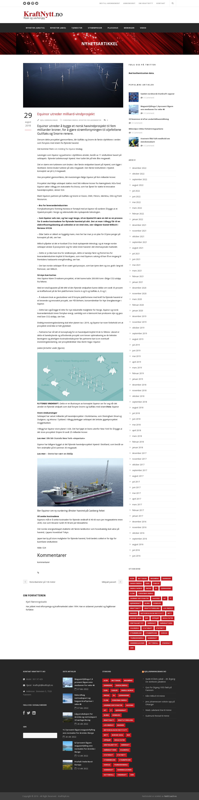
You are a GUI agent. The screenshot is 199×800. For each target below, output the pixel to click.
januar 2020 (137, 310)
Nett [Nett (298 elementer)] (170, 613)
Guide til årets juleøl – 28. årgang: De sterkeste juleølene (160, 680)
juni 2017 (136, 487)
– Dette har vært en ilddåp (59, 453)
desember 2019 (139, 316)
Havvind (47, 572)
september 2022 (139, 179)
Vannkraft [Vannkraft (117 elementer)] (152, 638)
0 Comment (149, 97)
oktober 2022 (138, 173)
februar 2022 (138, 213)
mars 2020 (137, 299)
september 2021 (139, 242)
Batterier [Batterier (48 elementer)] (142, 578)
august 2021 (137, 247)
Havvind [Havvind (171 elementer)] (156, 598)
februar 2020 (138, 305)
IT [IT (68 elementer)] (170, 598)
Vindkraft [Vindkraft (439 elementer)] (166, 643)
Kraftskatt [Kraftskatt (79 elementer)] (135, 608)
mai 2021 (136, 265)
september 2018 (139, 401)
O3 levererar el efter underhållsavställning (149, 119)
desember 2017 (139, 453)
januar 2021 (137, 282)
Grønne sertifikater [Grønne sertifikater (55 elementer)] (139, 598)
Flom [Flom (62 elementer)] (132, 593)
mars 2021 (137, 270)
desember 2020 (139, 287)
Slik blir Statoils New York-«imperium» (65, 438)
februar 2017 (138, 510)
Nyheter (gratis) (35, 28)
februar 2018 (138, 441)
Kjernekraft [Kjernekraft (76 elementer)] (135, 603)
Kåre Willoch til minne (155, 696)
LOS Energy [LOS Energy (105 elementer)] (168, 608)
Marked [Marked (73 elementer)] (133, 613)
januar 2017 (137, 516)
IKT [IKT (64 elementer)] (164, 598)
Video (143, 28)
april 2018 (136, 430)
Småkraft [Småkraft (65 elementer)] (151, 623)
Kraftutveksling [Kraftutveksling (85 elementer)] (152, 608)
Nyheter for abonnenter (90, 120)
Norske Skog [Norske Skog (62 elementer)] (135, 618)
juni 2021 (136, 259)
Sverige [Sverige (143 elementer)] (164, 633)
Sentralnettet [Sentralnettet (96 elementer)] (137, 623)
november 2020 (139, 293)
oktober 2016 (138, 533)
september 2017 (139, 470)
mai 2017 (136, 493)
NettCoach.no (170, 796)
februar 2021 (138, 276)
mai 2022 (136, 202)
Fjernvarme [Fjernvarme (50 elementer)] (166, 588)
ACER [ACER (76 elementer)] (132, 578)
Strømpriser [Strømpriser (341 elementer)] (151, 633)
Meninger (129, 28)
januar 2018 (137, 447)
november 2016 (139, 527)
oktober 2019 (138, 327)
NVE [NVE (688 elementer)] (146, 618)
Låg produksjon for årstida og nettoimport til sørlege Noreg (86, 717)
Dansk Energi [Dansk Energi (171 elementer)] (136, 583)
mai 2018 (136, 424)
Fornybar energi (70, 120)
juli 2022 (136, 190)
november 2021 (139, 230)
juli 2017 (136, 481)
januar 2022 (137, 219)
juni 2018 (136, 419)
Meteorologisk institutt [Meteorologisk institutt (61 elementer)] (152, 613)
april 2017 (136, 498)
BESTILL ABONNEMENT (110, 3)
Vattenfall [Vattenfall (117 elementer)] (153, 643)
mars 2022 (137, 208)
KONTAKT (160, 3)
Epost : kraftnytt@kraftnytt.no (39, 685)
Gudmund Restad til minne (157, 715)
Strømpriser (95, 28)
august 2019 (137, 339)
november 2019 (139, 322)
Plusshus (113, 28)
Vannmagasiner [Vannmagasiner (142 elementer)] (137, 643)
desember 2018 (139, 384)
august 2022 (137, 185)
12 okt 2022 (82, 755)
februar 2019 (138, 373)
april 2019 (136, 362)
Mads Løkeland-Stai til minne (158, 710)
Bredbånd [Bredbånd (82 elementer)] (154, 578)
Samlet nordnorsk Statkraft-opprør (158, 94)
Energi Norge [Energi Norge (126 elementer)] (136, 588)
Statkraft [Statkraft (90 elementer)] (147, 628)
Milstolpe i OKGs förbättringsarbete (146, 129)
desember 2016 (139, 521)
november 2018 (139, 390)
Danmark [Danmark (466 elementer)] (167, 578)
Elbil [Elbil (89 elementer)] (148, 583)
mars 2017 (137, 504)
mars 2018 (137, 436)
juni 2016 (136, 555)
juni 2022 (136, 196)
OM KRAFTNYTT (146, 3)
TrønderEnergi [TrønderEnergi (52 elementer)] (137, 638)
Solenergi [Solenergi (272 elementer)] (134, 628)
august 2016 (137, 544)
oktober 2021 (138, 236)
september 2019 (139, 333)
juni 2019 (136, 350)
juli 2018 (136, 413)
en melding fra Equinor (65, 149)
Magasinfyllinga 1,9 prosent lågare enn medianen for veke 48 (84, 682)
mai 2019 (136, 356)
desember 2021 (139, 225)
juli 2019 (136, 344)
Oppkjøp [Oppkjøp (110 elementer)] (155, 618)
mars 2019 (137, 367)
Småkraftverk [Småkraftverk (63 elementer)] (166, 623)
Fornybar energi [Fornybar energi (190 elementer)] (145, 593)
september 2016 (139, 538)
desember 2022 (139, 168)
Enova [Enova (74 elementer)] (148, 588)
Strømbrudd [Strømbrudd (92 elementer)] (136, 633)
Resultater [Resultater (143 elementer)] (168, 618)
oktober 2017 (138, 464)
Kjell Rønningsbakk (49, 120)
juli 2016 (136, 550)
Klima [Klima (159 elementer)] (147, 603)
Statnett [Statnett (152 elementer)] (160, 628)
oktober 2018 (138, 396)
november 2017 (139, 459)
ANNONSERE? (129, 3)
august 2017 (137, 476)
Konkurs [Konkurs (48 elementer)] (157, 603)
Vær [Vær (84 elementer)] (132, 648)
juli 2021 (136, 253)
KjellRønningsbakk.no (155, 671)
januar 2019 (137, 379)
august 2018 (137, 407)
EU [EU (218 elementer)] (156, 588)
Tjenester (76, 28)
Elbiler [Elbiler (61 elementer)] (156, 583)
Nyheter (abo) (58, 28)
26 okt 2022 (82, 724)
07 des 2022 (82, 689)
